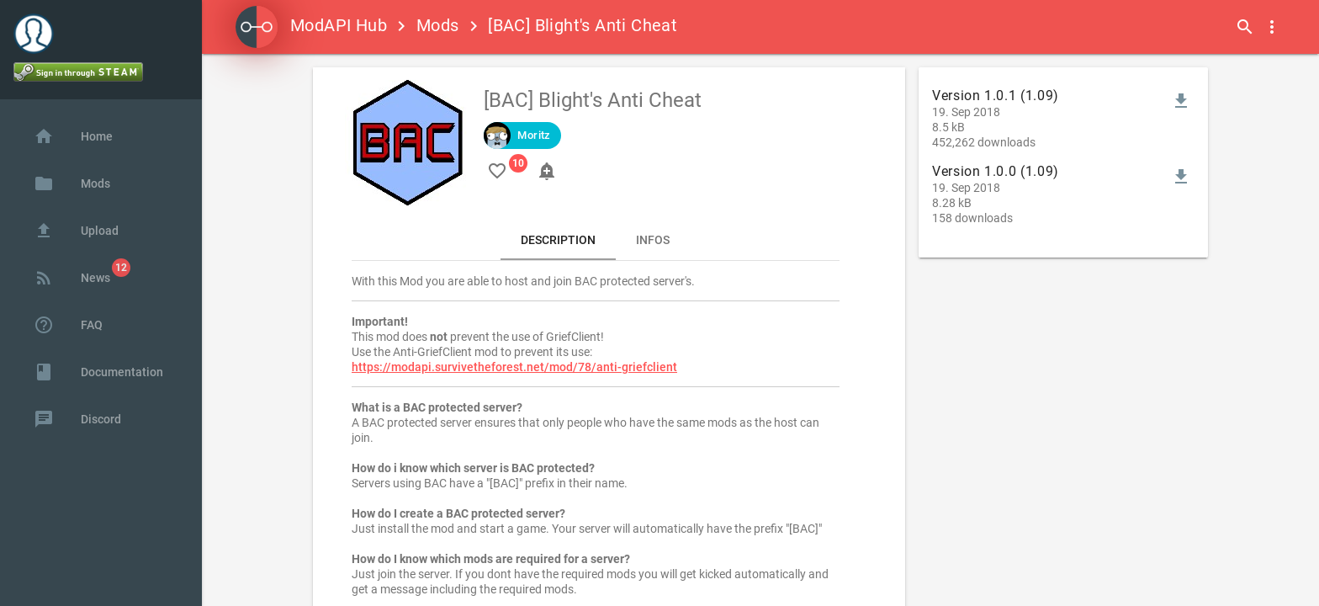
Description (558, 240)
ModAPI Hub (311, 25)
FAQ (68, 325)
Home (73, 136)
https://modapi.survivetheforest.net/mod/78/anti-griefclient (514, 367)
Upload (76, 231)
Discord (77, 419)
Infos (653, 240)
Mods (437, 25)
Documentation (98, 372)
